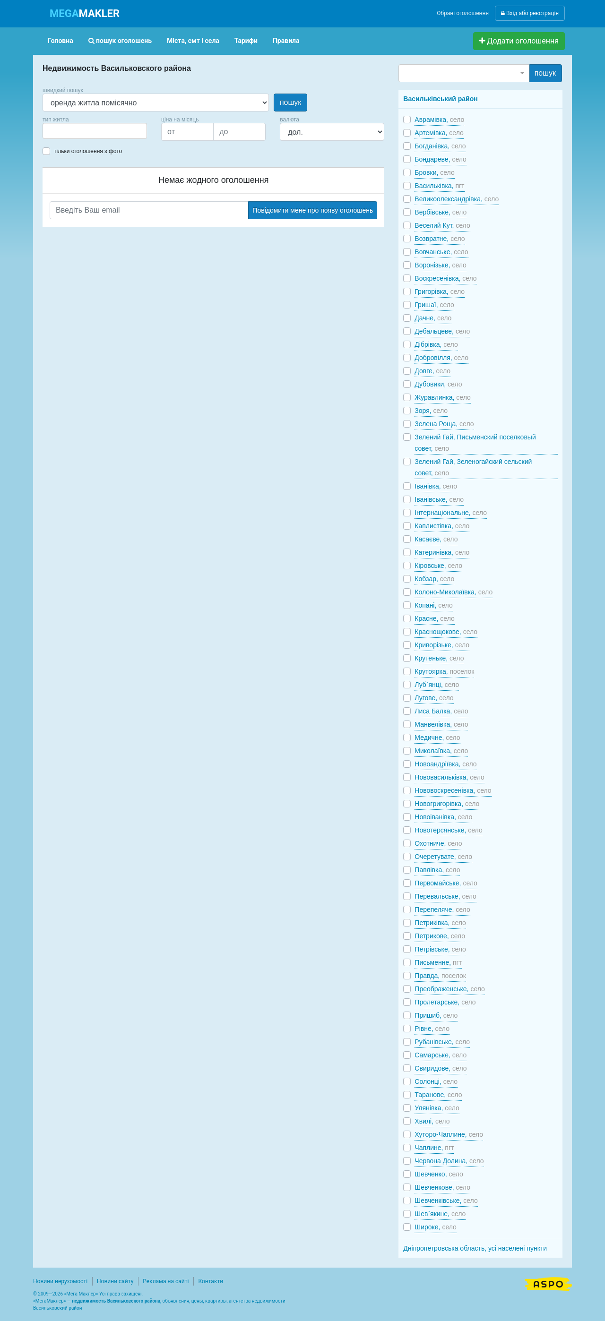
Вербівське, (441, 212)
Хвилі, (432, 1121)
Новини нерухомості (60, 1281)
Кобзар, (434, 579)
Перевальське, (445, 896)
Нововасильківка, (449, 777)
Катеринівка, (442, 552)
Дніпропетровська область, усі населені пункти (475, 1248)
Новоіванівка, (443, 817)
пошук (290, 102)
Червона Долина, (449, 1161)
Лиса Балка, (441, 711)
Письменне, (438, 962)
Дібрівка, (436, 344)
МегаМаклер (49, 1301)
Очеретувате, (443, 856)
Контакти (210, 1281)
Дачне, (433, 318)
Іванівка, (436, 486)
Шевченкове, (442, 1187)
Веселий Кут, (442, 225)
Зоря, (431, 410)
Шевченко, (439, 1174)
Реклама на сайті (166, 1281)
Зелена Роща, (444, 424)
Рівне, (432, 1028)
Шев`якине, (440, 1214)
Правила (286, 40)
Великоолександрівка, (457, 199)
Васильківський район (440, 99)
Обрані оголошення (463, 13)
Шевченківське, (446, 1200)
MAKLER (85, 13)
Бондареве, (441, 159)
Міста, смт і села (193, 40)
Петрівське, (440, 949)
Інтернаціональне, (451, 512)
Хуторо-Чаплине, (449, 1134)
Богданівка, (440, 146)
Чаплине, (434, 1147)
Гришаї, (434, 305)
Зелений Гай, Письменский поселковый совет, (475, 442)
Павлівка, (437, 870)
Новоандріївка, (445, 764)
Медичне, (437, 737)
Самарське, (441, 1055)
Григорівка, (440, 291)
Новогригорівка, (447, 803)
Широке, (436, 1227)
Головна (60, 40)
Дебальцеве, (442, 331)
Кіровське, (438, 565)
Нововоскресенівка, (453, 790)
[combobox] (95, 131)
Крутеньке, (439, 658)
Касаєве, (436, 539)
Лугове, (434, 698)
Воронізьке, (441, 265)
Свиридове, (441, 1068)
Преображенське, (449, 989)
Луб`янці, (437, 684)
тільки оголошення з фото (88, 151)
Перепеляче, (442, 909)
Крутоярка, (444, 671)
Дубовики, (438, 384)
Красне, (434, 618)
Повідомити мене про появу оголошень (312, 210)
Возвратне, (440, 238)
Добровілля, (441, 357)
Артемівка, (439, 133)
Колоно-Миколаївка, (454, 592)
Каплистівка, (442, 526)
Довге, (432, 371)
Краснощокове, (446, 631)
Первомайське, (446, 883)
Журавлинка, (442, 397)
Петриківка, (440, 922)
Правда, (440, 975)
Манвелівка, (441, 724)
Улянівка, (437, 1108)
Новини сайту (115, 1281)
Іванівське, (439, 499)
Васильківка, (439, 185)
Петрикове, (440, 936)
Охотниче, (438, 843)
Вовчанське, (441, 252)
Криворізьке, (442, 645)
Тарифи (246, 40)
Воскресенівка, (445, 278)
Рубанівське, (442, 1042)
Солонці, (436, 1081)
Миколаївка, (441, 751)
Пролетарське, (445, 1002)
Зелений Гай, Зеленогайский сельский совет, (473, 467)
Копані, (433, 605)
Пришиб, (436, 1015)
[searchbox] (59, 130)
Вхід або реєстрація (530, 13)
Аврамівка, (439, 119)
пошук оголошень (120, 40)
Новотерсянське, (448, 830)
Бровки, (434, 172)
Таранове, (438, 1094)
